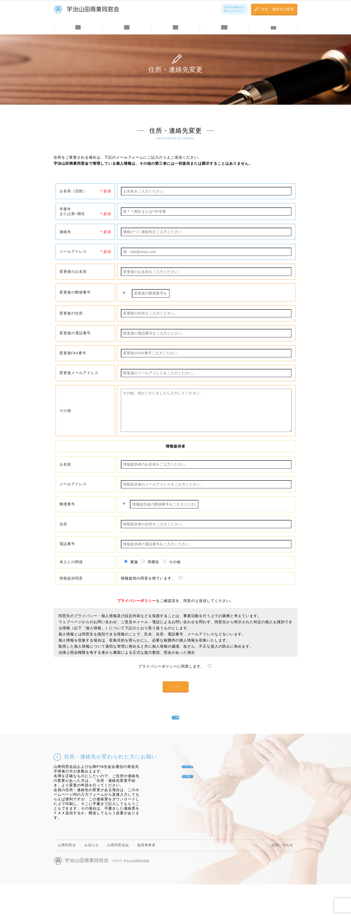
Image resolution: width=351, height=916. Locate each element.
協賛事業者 (146, 877)
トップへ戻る (173, 745)
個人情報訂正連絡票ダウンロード (204, 824)
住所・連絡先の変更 (277, 9)
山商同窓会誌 (175, 35)
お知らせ (127, 35)
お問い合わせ (273, 35)
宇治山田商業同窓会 (93, 9)
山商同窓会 (78, 35)
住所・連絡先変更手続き (208, 803)
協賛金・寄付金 (224, 35)
